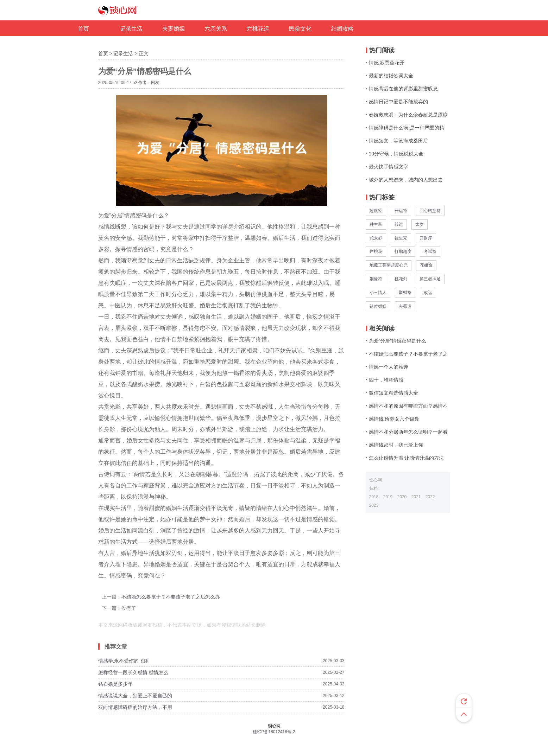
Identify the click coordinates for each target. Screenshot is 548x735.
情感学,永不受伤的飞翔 (123, 661)
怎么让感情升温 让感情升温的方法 (406, 458)
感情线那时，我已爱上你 (396, 445)
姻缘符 (376, 278)
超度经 (376, 210)
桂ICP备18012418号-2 (274, 731)
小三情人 (378, 292)
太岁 (419, 224)
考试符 (430, 251)
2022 (430, 496)
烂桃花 (376, 251)
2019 (388, 496)
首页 (103, 53)
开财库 (426, 238)
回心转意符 (430, 210)
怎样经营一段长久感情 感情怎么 (133, 672)
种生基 (376, 224)
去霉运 (405, 306)
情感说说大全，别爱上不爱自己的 (135, 695)
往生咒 (401, 238)
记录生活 (123, 53)
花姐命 (426, 265)
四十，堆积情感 (386, 380)
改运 (428, 292)
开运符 (401, 210)
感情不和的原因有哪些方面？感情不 (408, 406)
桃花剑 (401, 278)
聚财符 (405, 292)
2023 (374, 505)
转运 (399, 224)
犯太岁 (376, 238)
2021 (416, 496)
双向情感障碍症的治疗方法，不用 (135, 707)
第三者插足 (430, 278)
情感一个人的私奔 (388, 367)
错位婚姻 (378, 306)
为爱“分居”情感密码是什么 (397, 341)
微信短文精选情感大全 (393, 393)
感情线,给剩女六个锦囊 (394, 419)
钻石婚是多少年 (115, 684)
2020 (402, 496)
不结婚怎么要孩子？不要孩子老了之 (408, 354)
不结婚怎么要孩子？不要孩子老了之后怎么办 (170, 597)
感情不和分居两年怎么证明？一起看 (408, 432)
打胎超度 (403, 251)
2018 (374, 496)
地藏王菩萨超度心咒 (389, 265)
